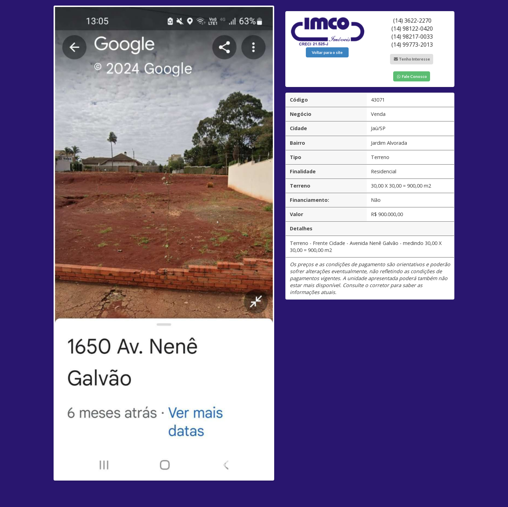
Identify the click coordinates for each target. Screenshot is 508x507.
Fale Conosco (411, 76)
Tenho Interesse (411, 59)
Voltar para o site (327, 52)
